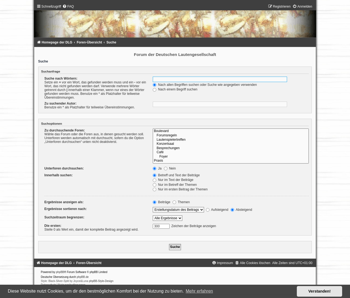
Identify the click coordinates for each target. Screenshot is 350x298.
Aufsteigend (217, 210)
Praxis (230, 161)
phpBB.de (83, 276)
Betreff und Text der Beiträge (176, 175)
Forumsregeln (230, 135)
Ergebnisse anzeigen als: (64, 202)
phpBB (60, 272)
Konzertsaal (230, 144)
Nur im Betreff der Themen (175, 185)
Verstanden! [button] (319, 291)
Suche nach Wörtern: (61, 78)
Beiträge (161, 202)
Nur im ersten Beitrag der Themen (180, 189)
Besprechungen (230, 148)
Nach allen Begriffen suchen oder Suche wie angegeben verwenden (205, 85)
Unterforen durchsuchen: (64, 168)
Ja (157, 168)
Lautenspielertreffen (230, 140)
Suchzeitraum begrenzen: (64, 217)
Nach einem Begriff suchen (175, 89)
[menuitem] (68, 6)
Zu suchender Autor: (60, 103)
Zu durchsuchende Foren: (64, 130)
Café (230, 152)
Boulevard (230, 131)
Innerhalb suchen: (58, 175)
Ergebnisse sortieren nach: (65, 209)
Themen (181, 202)
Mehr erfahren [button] (199, 291)
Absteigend (241, 210)
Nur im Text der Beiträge (173, 180)
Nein (170, 168)
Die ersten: (53, 226)
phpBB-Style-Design (101, 281)
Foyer (230, 157)
